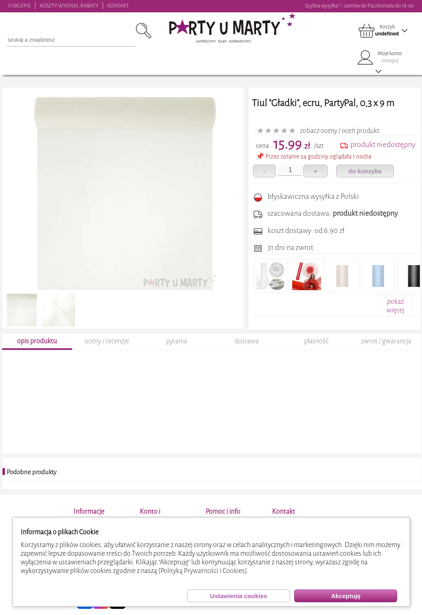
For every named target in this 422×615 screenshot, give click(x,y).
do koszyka (365, 171)
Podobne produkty (31, 473)
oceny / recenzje (106, 342)
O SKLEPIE (19, 5)
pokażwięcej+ (395, 310)
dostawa (246, 342)
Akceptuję (346, 595)
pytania (176, 342)
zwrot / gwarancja (386, 342)
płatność (316, 342)
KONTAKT (118, 5)
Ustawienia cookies (238, 595)
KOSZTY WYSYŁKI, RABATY (69, 5)
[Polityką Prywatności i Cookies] (202, 570)
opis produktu (37, 342)
